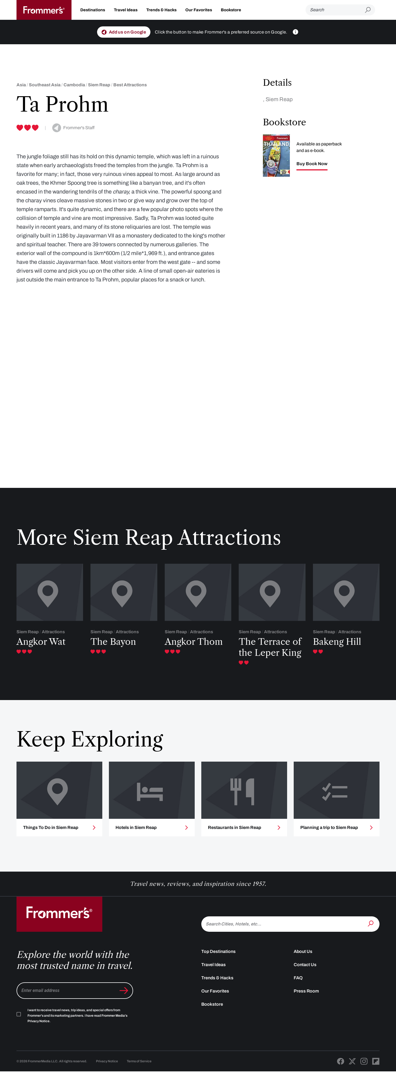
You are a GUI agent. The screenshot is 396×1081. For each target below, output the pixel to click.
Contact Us (305, 974)
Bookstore (231, 10)
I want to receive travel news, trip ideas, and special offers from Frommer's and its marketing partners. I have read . (77, 1025)
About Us (303, 960)
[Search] (335, 9)
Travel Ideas (126, 10)
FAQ (298, 987)
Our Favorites (198, 10)
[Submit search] (370, 10)
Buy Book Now (312, 164)
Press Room (306, 1000)
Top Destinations (218, 960)
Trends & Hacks (161, 10)
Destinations (92, 10)
